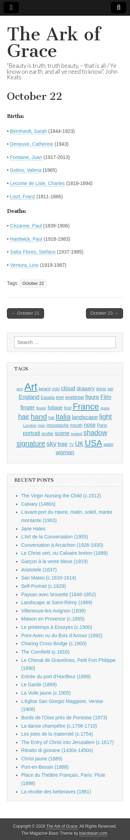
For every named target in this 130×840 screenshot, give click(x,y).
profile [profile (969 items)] (47, 433)
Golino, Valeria (26, 170)
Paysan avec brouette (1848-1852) (58, 594)
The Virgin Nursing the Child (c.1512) (61, 495)
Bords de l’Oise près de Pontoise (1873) (64, 717)
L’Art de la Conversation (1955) (54, 536)
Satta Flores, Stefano (33, 252)
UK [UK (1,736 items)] (79, 443)
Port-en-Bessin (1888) (45, 767)
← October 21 (25, 313)
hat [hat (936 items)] (51, 417)
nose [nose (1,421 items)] (90, 425)
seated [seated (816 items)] (76, 434)
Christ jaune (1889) (41, 758)
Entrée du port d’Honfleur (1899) (56, 676)
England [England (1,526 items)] (29, 397)
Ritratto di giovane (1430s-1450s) (57, 750)
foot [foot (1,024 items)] (67, 407)
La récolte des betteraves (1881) (56, 791)
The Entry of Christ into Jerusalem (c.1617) (67, 742)
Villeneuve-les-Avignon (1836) (53, 611)
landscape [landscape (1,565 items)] (85, 417)
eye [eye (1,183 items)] (60, 397)
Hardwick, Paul (26, 239)
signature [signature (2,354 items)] (31, 443)
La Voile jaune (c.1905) (46, 693)
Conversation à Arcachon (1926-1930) (62, 545)
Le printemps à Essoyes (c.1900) (56, 627)
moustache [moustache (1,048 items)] (57, 425)
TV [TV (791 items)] (71, 444)
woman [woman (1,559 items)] (65, 452)
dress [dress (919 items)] (101, 388)
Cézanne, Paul (26, 226)
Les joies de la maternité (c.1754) (57, 734)
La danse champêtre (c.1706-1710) (59, 726)
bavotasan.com (93, 833)
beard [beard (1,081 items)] (45, 388)
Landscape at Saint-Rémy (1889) (56, 602)
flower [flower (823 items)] (41, 408)
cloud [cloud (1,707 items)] (68, 388)
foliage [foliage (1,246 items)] (54, 407)
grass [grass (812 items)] (105, 408)
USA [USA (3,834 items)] (93, 443)
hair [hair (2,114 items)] (23, 417)
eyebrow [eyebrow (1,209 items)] (74, 397)
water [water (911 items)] (108, 444)
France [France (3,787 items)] (86, 406)
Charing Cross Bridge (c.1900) (54, 643)
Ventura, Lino (24, 265)
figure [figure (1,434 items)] (92, 397)
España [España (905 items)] (47, 397)
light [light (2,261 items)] (105, 417)
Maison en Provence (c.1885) (53, 619)
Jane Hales (33, 528)
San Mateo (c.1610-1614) (48, 578)
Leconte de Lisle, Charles (37, 183)
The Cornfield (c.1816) (45, 652)
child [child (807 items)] (55, 389)
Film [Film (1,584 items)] (106, 397)
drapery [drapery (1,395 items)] (86, 388)
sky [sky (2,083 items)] (51, 443)
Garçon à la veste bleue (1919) (54, 561)
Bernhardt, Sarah (28, 131)
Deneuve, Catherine (31, 144)
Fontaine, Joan (26, 157)
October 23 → (104, 313)
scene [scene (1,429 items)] (62, 433)
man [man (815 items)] (41, 425)
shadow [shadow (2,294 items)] (95, 433)
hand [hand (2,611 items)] (39, 417)
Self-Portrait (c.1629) (43, 586)
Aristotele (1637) (39, 570)
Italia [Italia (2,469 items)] (62, 417)
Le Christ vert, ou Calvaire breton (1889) (64, 553)
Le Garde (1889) (39, 684)
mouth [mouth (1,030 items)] (76, 425)
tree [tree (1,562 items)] (63, 444)
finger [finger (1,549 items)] (27, 407)
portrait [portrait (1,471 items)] (31, 433)
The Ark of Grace (54, 43)
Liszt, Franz (22, 196)
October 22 (33, 283)
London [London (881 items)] (30, 425)
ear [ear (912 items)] (110, 388)
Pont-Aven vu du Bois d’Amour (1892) (62, 635)
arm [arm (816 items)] (20, 389)
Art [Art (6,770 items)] (30, 386)
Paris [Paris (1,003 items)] (102, 425)
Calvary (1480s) (38, 504)
